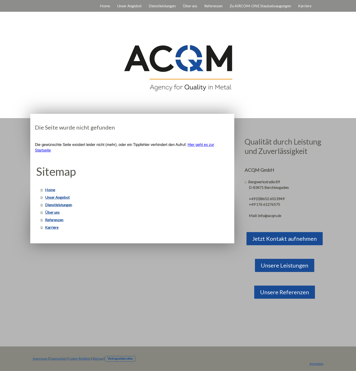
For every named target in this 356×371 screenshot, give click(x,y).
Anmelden (316, 364)
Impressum (40, 358)
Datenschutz (57, 358)
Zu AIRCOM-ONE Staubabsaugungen (260, 6)
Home (105, 6)
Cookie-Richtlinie (79, 358)
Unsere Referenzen (284, 292)
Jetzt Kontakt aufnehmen (284, 238)
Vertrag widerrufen (120, 358)
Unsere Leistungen (284, 265)
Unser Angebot (129, 6)
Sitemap (97, 358)
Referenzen (213, 6)
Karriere (304, 6)
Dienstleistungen (162, 6)
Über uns (190, 6)
